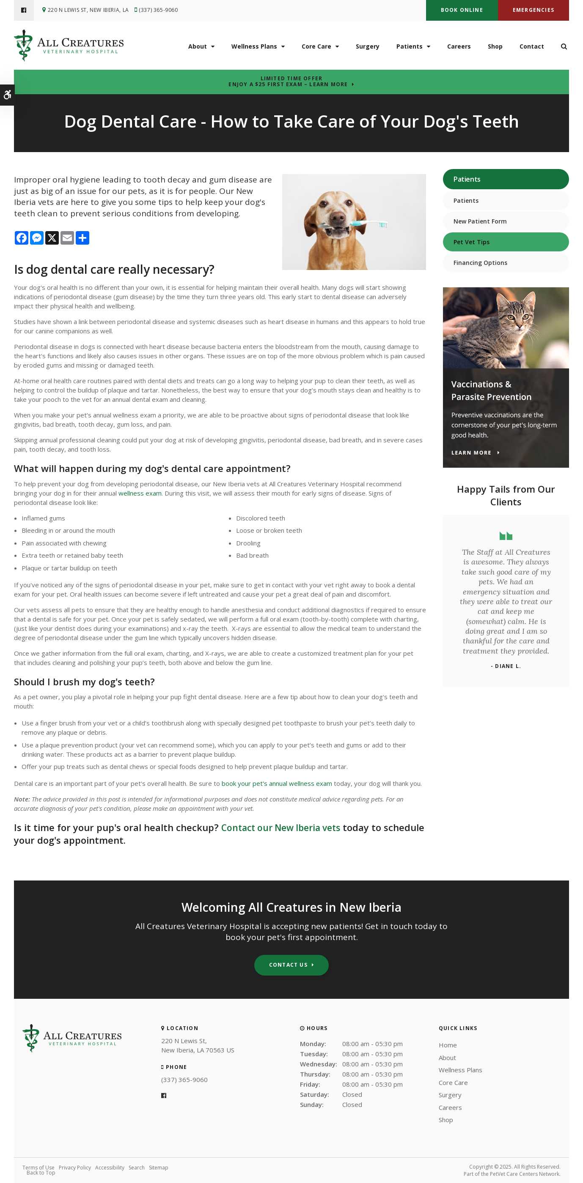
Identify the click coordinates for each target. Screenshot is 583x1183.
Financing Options (480, 263)
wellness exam (140, 493)
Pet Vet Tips (472, 242)
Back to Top (41, 1172)
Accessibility (109, 1167)
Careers (459, 46)
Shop (495, 46)
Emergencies (533, 10)
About (197, 46)
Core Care (316, 46)
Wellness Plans (254, 46)
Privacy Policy (75, 1167)
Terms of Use (38, 1167)
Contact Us (288, 964)
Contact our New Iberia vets (285, 827)
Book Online (462, 10)
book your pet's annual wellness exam (277, 783)
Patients (409, 46)
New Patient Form (480, 221)
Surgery (368, 46)
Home (448, 1045)
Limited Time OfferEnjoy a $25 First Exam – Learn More (288, 81)
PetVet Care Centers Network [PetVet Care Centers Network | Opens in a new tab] (524, 1174)
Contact (532, 46)
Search (137, 1167)
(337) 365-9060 (160, 10)
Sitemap (158, 1167)
